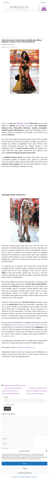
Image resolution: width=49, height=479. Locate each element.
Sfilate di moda (20, 385)
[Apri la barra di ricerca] (43, 2)
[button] (46, 451)
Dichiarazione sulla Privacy (25, 476)
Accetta (24, 463)
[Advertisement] (24, 24)
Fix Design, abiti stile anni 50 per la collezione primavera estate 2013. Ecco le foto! (36, 391)
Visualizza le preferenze (24, 473)
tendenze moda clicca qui (26, 347)
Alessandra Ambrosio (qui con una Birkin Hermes (28, 325)
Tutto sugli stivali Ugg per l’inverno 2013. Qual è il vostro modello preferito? (12, 391)
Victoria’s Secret (23, 123)
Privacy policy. (10, 405)
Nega (24, 468)
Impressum (34, 476)
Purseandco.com (7, 336)
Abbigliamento (9, 385)
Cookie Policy (15, 476)
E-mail (6, 397)
